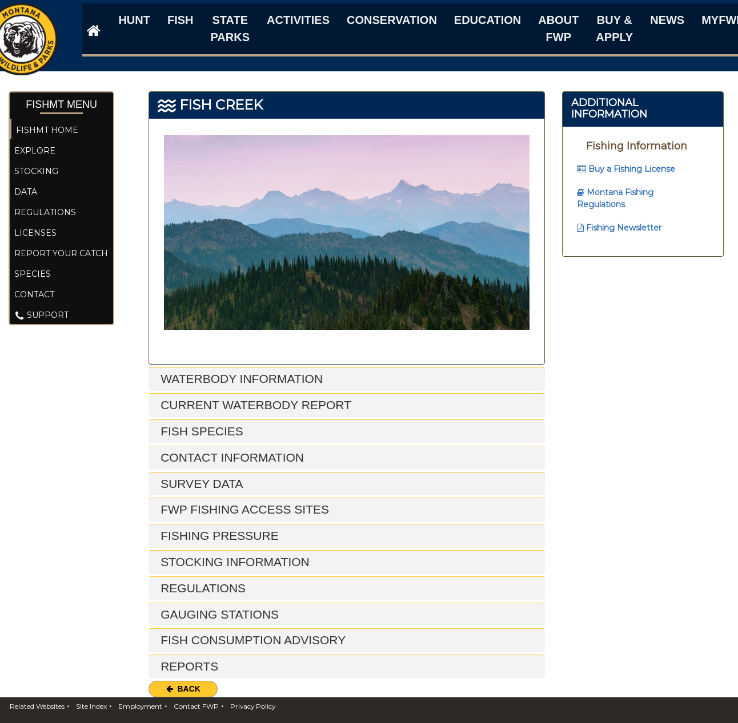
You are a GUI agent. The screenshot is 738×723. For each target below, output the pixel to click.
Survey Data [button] (200, 483)
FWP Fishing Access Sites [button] (243, 509)
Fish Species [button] (200, 431)
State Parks (230, 28)
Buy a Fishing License (626, 169)
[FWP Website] (91, 30)
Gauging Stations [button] (218, 614)
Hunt (134, 20)
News (667, 20)
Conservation (392, 20)
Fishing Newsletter (619, 228)
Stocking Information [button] (233, 561)
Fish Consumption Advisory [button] (251, 640)
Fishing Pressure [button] (217, 535)
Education (487, 20)
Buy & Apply (614, 28)
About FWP (558, 28)
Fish (180, 20)
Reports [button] (187, 666)
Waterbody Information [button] (240, 378)
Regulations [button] (201, 588)
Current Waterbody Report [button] (254, 404)
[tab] (347, 379)
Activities (298, 20)
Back (183, 688)
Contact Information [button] (230, 457)
